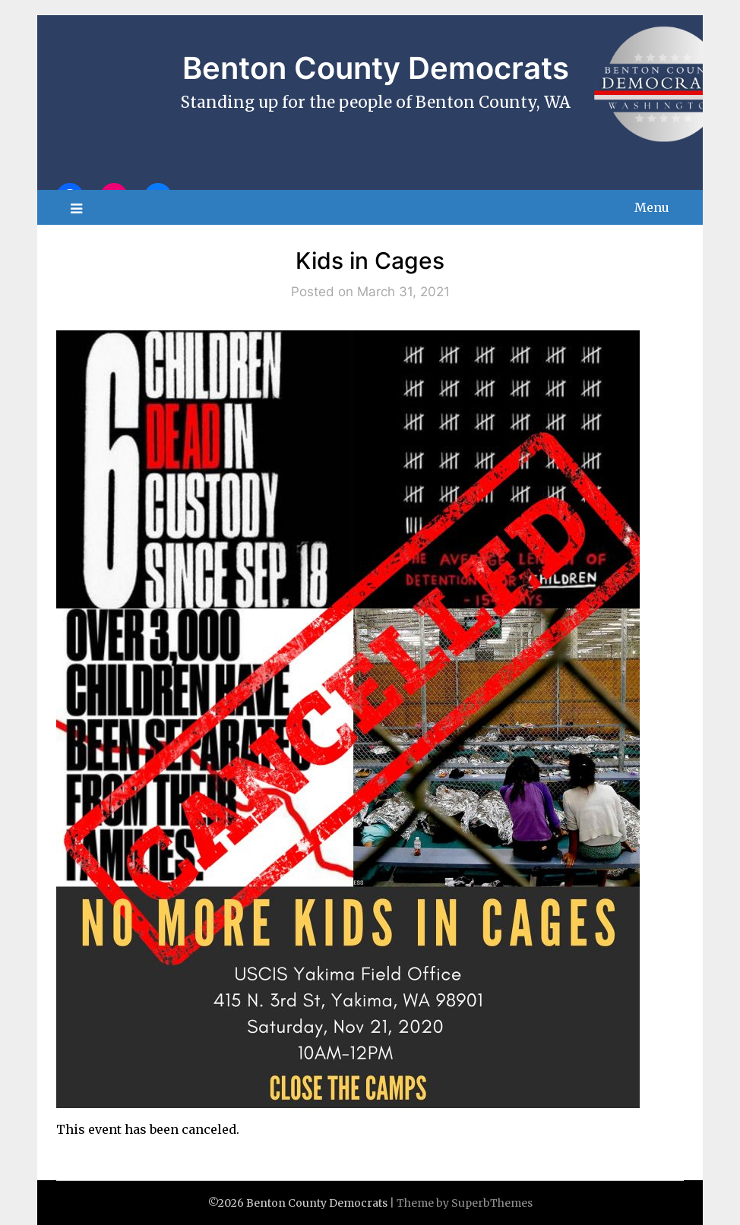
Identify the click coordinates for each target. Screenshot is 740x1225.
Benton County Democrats (375, 68)
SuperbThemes (492, 1203)
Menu (651, 207)
